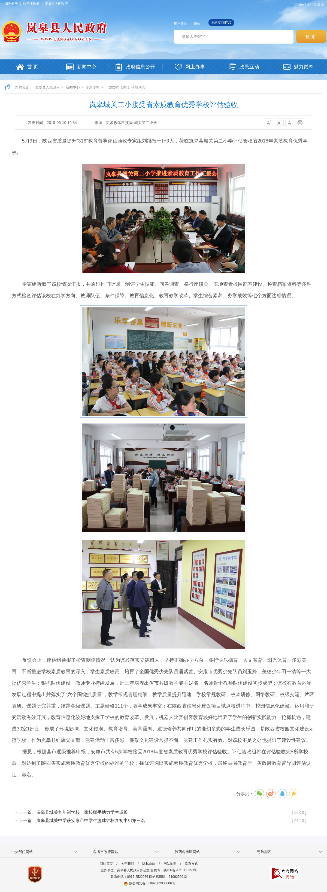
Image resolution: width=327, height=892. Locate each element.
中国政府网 (9, 4)
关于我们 (127, 864)
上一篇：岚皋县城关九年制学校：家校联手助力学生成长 (73, 812)
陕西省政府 (31, 4)
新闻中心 (73, 87)
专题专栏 (93, 87)
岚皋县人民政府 (47, 87)
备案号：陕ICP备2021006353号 (173, 870)
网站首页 (106, 864)
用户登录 (180, 24)
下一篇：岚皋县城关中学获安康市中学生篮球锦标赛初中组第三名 (82, 820)
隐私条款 (148, 864)
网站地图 (170, 864)
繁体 (197, 24)
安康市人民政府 (56, 4)
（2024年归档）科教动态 (125, 87)
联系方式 (191, 864)
